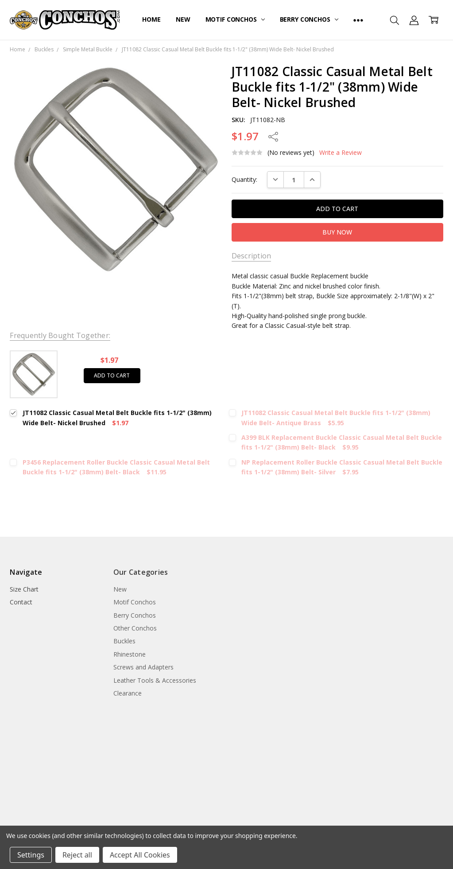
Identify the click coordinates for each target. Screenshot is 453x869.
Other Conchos (135, 628)
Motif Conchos (235, 19)
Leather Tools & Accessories (154, 680)
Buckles (124, 641)
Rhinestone (129, 654)
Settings (30, 855)
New (183, 19)
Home (151, 19)
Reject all (77, 855)
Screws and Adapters (143, 667)
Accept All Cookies (140, 855)
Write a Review (340, 152)
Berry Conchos (309, 19)
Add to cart (112, 375)
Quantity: (244, 179)
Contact (21, 602)
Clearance (127, 693)
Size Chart (24, 589)
